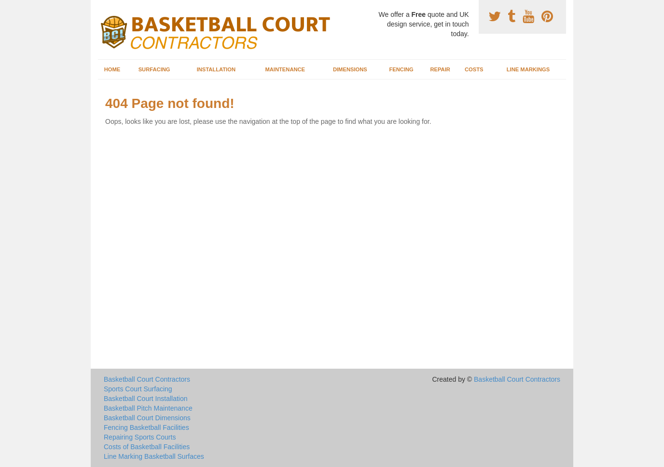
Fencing (401, 69)
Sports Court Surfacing (138, 389)
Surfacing (154, 69)
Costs (474, 69)
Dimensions (350, 69)
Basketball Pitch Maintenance (148, 408)
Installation (216, 69)
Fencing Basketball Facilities (146, 427)
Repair (440, 69)
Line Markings (528, 69)
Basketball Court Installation (146, 398)
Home (112, 69)
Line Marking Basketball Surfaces (154, 456)
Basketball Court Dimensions (147, 418)
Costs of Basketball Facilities (147, 447)
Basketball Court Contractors (147, 379)
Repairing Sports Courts (140, 437)
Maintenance (285, 69)
